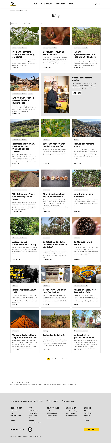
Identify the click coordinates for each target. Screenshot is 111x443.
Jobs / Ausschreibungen (72, 410)
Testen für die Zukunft (54, 344)
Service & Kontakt (16, 408)
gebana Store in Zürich (35, 423)
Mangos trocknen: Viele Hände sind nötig (85, 300)
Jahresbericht (51, 418)
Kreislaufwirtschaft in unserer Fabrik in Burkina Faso (23, 110)
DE (95, 4)
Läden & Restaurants (71, 415)
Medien (12, 423)
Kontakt (13, 420)
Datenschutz (87, 410)
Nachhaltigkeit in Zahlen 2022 (24, 300)
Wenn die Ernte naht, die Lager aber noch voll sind (24, 345)
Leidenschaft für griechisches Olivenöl (84, 345)
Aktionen (31, 420)
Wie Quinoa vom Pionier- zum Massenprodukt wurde (24, 206)
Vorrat (30, 418)
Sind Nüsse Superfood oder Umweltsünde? (54, 204)
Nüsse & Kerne (33, 415)
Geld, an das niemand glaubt (84, 154)
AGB (85, 418)
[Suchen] (92, 12)
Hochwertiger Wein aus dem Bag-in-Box (54, 300)
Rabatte (13, 418)
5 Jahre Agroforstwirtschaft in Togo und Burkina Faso (85, 64)
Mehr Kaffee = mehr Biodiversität (83, 204)
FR (98, 4)
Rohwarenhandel (70, 413)
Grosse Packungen (52, 415)
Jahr (35, 33)
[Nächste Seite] (66, 368)
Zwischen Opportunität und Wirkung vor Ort (54, 154)
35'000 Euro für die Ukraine (83, 252)
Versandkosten (46, 384)
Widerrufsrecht (88, 413)
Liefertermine (14, 410)
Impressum (87, 415)
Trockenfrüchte (33, 413)
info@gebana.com (69, 401)
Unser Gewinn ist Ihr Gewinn (82, 88)
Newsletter (91, 429)
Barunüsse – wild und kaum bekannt (53, 62)
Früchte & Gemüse (34, 410)
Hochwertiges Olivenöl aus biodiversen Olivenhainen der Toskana (23, 157)
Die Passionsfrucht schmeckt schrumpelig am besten (23, 64)
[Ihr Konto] (95, 12)
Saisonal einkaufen (52, 413)
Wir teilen (49, 410)
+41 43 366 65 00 (53, 401)
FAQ (12, 413)
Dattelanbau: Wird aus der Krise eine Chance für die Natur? (55, 254)
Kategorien (18, 33)
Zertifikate (86, 420)
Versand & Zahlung (16, 415)
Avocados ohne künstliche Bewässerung (24, 252)
